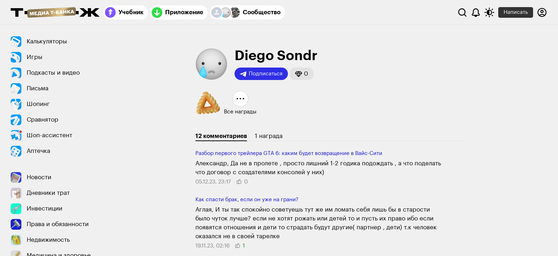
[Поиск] (462, 12)
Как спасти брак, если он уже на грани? (247, 199)
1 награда (269, 136)
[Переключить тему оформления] (489, 12)
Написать (516, 12)
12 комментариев (221, 136)
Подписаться (261, 74)
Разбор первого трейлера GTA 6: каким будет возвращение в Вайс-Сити (288, 153)
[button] (302, 74)
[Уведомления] (475, 12)
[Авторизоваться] (542, 12)
